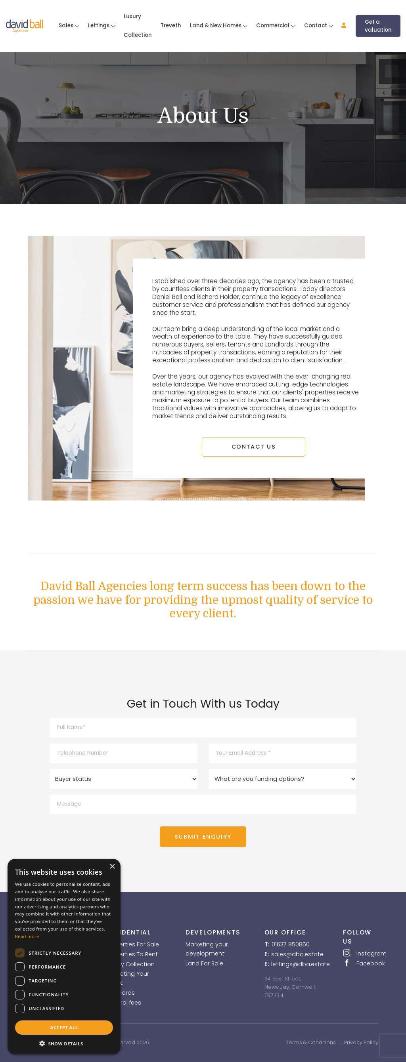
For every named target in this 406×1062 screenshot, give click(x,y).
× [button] (112, 867)
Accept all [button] (64, 1027)
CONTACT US (253, 447)
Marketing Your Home (128, 978)
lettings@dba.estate (300, 964)
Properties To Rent (132, 954)
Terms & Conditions (311, 1042)
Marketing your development (207, 948)
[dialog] (64, 956)
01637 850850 (291, 944)
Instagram (361, 953)
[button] (340, 26)
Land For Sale (204, 963)
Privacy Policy (361, 1042)
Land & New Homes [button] (216, 25)
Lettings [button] (99, 25)
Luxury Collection (137, 26)
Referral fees (124, 1003)
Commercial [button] (273, 25)
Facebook (360, 963)
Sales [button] (67, 25)
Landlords (121, 993)
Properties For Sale (133, 944)
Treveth (171, 25)
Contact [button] (316, 25)
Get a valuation (378, 26)
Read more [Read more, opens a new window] (27, 936)
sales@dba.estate (297, 954)
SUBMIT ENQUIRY (203, 837)
